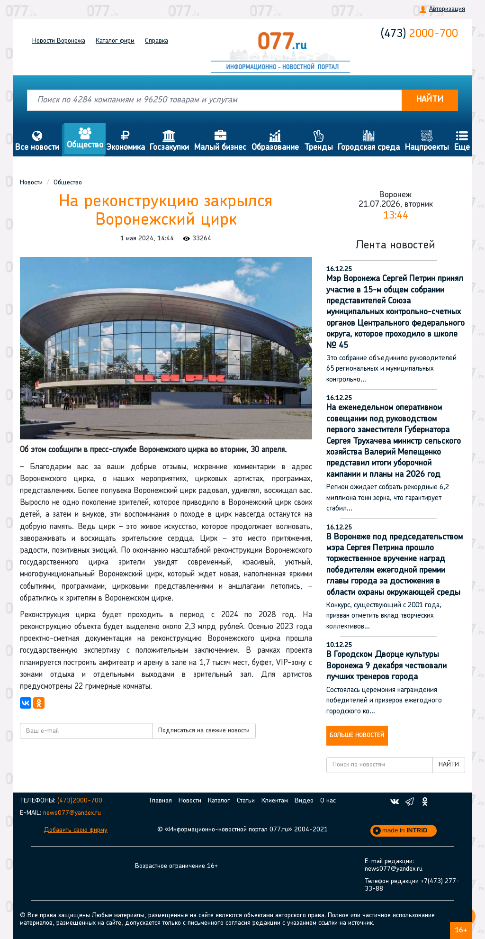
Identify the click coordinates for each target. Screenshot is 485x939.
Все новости (37, 141)
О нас (328, 800)
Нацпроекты (427, 141)
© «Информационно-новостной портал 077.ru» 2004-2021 (242, 829)
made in (405, 830)
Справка (156, 41)
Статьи (246, 800)
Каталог (115, 41)
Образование (275, 141)
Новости (58, 41)
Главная (161, 800)
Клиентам (274, 800)
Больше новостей (357, 735)
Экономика (125, 141)
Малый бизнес (220, 141)
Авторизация (447, 9)
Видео (304, 800)
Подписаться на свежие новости (204, 730)
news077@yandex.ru (72, 813)
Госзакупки (169, 141)
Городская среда (369, 141)
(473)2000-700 (79, 800)
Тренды (318, 141)
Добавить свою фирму (76, 830)
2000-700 (419, 34)
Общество (85, 139)
